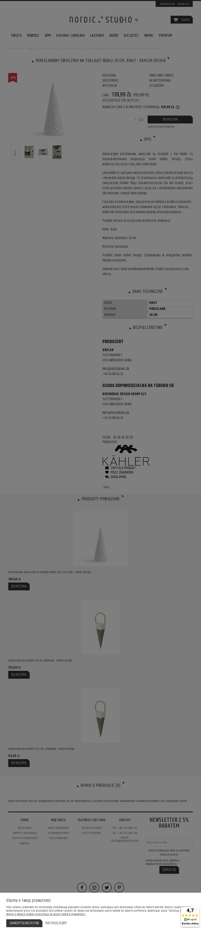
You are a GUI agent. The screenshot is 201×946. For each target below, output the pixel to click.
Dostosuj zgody (56, 923)
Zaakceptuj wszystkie (24, 923)
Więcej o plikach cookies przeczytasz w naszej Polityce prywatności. (46, 914)
